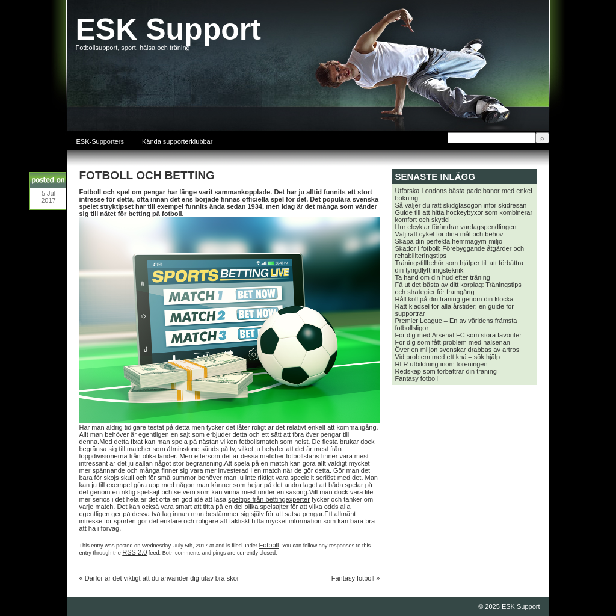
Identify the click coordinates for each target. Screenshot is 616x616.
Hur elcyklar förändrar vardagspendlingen (456, 226)
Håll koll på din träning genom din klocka (454, 299)
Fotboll (269, 545)
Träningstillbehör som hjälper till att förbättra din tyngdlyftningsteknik (459, 266)
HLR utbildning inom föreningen (441, 364)
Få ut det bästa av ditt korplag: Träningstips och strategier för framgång (458, 288)
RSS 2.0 (134, 552)
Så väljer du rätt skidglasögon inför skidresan (461, 205)
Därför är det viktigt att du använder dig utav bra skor (162, 578)
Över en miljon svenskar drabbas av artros (457, 349)
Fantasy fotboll (353, 578)
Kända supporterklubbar (177, 141)
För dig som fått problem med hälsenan (452, 342)
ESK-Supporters (100, 141)
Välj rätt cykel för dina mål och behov (449, 234)
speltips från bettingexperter (269, 499)
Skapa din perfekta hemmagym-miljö (449, 241)
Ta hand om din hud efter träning (442, 277)
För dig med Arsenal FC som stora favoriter (458, 335)
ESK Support (168, 29)
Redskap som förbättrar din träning (446, 371)
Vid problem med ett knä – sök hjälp (447, 356)
